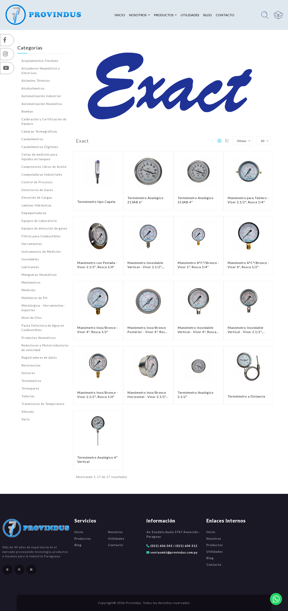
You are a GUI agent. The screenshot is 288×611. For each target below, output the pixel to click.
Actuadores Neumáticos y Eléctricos (40, 70)
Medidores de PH (34, 298)
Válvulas (27, 411)
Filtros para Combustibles (41, 236)
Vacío (25, 419)
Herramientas (31, 244)
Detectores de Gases (37, 190)
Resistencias (31, 365)
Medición (28, 290)
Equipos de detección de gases (44, 228)
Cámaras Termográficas (39, 131)
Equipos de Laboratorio (39, 220)
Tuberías (28, 396)
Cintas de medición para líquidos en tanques (39, 157)
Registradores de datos (39, 357)
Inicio (120, 15)
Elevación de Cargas (36, 197)
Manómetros (31, 282)
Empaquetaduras (33, 213)
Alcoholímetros (33, 88)
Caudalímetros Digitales (39, 147)
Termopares (30, 388)
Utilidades (190, 15)
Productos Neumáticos (38, 337)
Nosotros (115, 532)
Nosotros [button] (138, 15)
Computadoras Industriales (41, 174)
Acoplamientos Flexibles (39, 60)
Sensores (28, 373)
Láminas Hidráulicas (36, 205)
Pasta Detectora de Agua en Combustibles (42, 328)
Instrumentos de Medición (41, 251)
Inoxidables (30, 259)
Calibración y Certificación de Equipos (44, 121)
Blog (207, 15)
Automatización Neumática (41, 104)
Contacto (225, 15)
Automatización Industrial (41, 96)
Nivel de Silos (31, 317)
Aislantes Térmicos (35, 80)
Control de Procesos (37, 182)
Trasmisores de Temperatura (42, 404)
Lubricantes (30, 267)
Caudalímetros (32, 139)
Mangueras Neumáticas (39, 274)
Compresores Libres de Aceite (44, 166)
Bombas (27, 111)
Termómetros (31, 381)
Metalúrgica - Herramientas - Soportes (43, 308)
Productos (82, 538)
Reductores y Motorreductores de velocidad (45, 347)
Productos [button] (164, 15)
